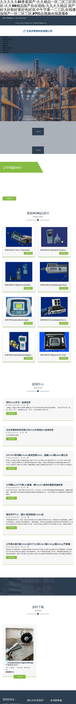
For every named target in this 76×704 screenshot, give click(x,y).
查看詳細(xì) (17, 248)
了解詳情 (38, 127)
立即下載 (19, 636)
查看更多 (9, 194)
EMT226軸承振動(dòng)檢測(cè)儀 (12, 281)
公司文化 (5, 38)
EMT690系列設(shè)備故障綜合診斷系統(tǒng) (62, 281)
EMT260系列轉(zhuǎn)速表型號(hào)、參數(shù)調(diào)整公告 (37, 415)
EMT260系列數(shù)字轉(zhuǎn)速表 (38, 246)
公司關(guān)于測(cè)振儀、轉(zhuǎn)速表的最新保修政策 (34, 445)
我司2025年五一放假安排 (18, 363)
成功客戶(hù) (7, 45)
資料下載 (5, 47)
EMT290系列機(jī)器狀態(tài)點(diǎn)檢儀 (62, 246)
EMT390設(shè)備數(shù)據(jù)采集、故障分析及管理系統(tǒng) (13, 316)
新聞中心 (5, 41)
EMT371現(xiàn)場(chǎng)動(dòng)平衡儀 (38, 281)
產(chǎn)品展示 (7, 43)
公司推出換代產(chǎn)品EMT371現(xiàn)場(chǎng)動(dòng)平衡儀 (38, 504)
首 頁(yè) (5, 32)
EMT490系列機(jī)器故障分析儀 (38, 316)
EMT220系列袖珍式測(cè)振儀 (13, 246)
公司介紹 (5, 36)
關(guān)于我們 (7, 34)
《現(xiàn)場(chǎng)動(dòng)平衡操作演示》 (16, 623)
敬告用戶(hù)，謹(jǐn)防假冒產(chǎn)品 (25, 475)
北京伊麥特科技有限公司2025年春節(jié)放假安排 (30, 390)
